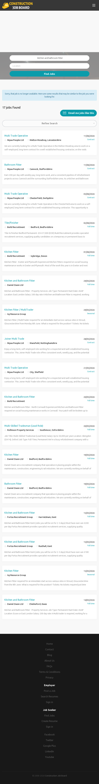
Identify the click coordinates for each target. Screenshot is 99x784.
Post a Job (49, 691)
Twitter (49, 740)
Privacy (49, 677)
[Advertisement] (49, 31)
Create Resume (49, 721)
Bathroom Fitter (13, 164)
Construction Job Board (56, 776)
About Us (49, 660)
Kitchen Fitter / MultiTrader (18, 309)
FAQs (49, 666)
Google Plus (49, 745)
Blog (49, 655)
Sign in (49, 702)
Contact (49, 649)
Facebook (49, 734)
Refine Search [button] (49, 123)
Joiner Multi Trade (14, 338)
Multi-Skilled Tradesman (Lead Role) (23, 425)
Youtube (49, 757)
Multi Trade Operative (16, 135)
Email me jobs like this (81, 113)
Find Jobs (49, 74)
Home (49, 643)
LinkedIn (49, 751)
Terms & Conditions (49, 671)
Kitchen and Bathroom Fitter (19, 280)
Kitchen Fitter (11, 251)
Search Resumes (49, 696)
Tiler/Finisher (11, 222)
